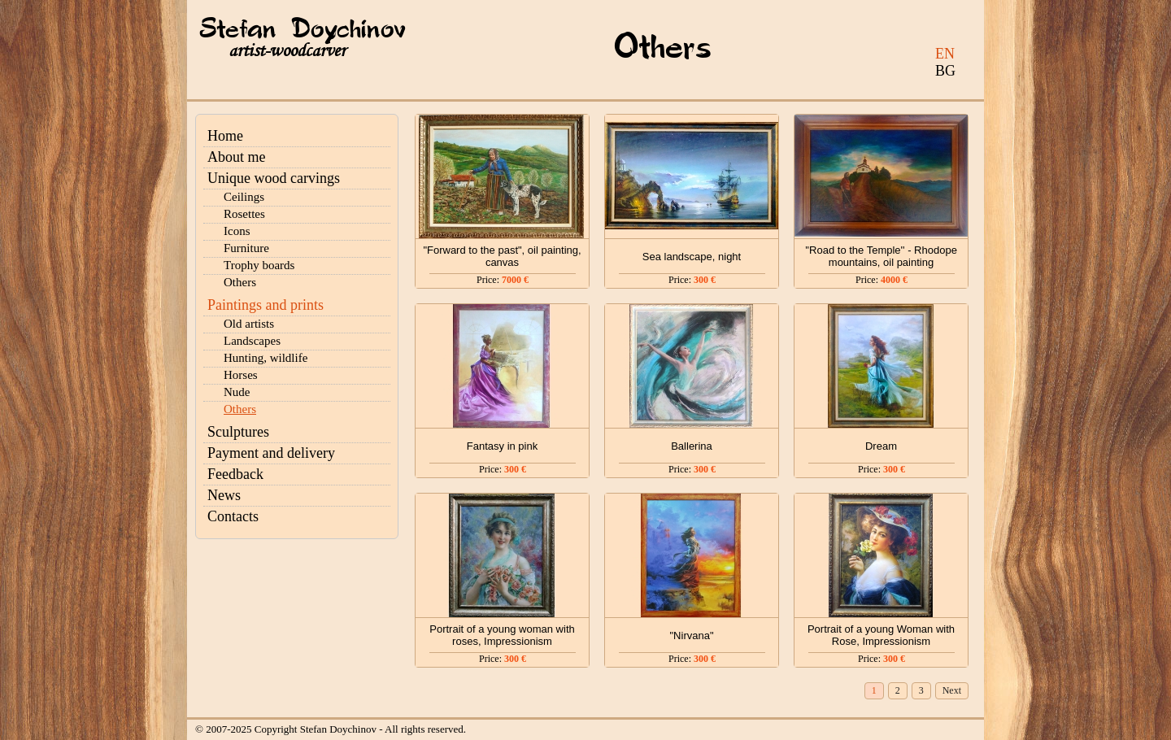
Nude (237, 391)
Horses (241, 374)
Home (225, 136)
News (224, 495)
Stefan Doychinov (302, 30)
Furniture (246, 248)
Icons (237, 230)
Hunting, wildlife (265, 357)
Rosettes (244, 213)
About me (236, 157)
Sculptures (238, 432)
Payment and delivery (271, 453)
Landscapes (252, 340)
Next (951, 690)
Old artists (249, 323)
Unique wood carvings (273, 178)
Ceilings (244, 196)
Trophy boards (259, 265)
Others (240, 282)
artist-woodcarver (287, 51)
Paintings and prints (265, 305)
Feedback (235, 474)
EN (945, 54)
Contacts (233, 516)
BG (945, 71)
